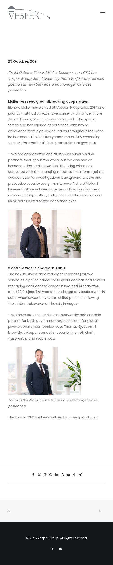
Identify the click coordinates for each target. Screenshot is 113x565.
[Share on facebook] (33, 475)
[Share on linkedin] (56, 475)
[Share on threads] (45, 475)
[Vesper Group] (29, 12)
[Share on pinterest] (50, 475)
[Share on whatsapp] (62, 475)
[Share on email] (80, 475)
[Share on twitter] (39, 475)
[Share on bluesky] (68, 475)
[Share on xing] (74, 475)
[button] (102, 12)
